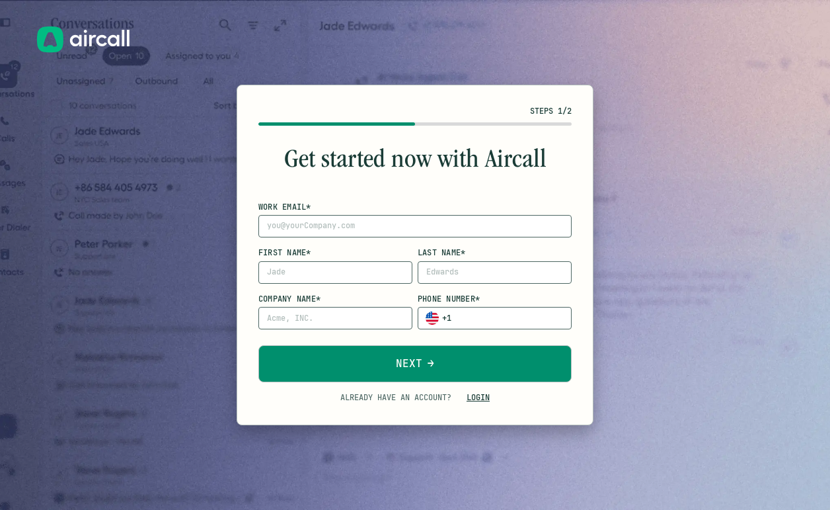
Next (409, 363)
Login (478, 397)
